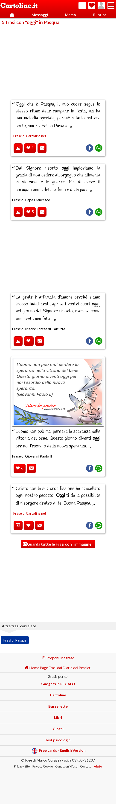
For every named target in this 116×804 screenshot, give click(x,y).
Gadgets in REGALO (58, 683)
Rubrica (99, 14)
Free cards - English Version (59, 751)
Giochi (58, 728)
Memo (70, 14)
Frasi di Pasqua (14, 640)
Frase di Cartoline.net (29, 136)
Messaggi (40, 14)
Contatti (85, 766)
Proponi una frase (58, 658)
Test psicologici (58, 740)
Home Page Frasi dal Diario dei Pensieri (58, 667)
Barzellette (58, 706)
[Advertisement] (58, 59)
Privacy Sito (22, 766)
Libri (58, 717)
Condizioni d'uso (66, 766)
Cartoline (58, 695)
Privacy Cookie (42, 766)
